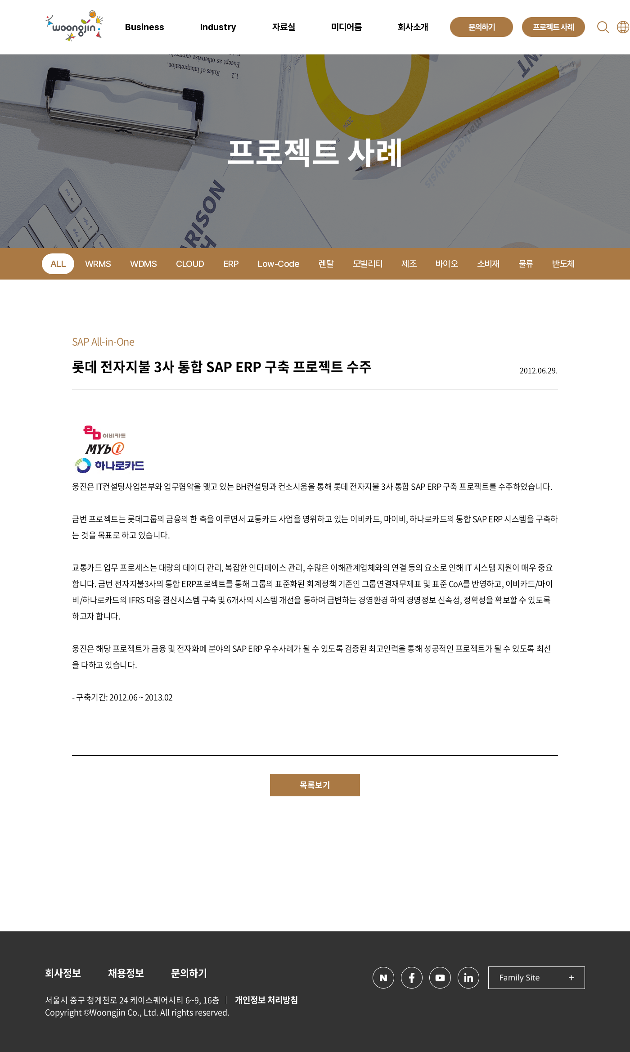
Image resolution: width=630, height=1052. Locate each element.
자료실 (283, 27)
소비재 (488, 263)
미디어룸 (346, 27)
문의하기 (189, 972)
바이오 (447, 263)
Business (144, 27)
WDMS (143, 263)
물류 (525, 263)
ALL (58, 263)
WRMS (98, 263)
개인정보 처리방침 (266, 999)
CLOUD (190, 263)
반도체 (563, 263)
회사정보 (63, 972)
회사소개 (413, 27)
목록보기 (315, 785)
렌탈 (326, 263)
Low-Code (278, 263)
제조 (408, 263)
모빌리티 (367, 263)
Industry (218, 27)
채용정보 (126, 972)
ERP (231, 263)
